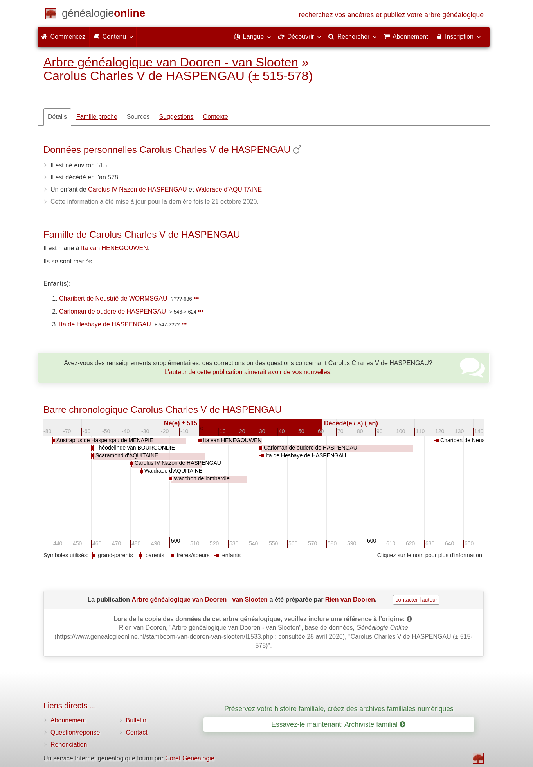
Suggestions (176, 116)
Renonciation (68, 744)
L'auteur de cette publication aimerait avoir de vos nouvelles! (248, 372)
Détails (57, 116)
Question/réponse (75, 732)
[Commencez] (103, 14)
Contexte (215, 116)
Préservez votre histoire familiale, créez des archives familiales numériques (339, 709)
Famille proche (96, 116)
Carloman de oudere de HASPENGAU (112, 311)
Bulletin (136, 720)
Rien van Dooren (350, 599)
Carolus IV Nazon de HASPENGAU (137, 189)
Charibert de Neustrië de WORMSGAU (113, 298)
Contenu (113, 36)
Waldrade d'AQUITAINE (229, 189)
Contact (137, 732)
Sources (138, 116)
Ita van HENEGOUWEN (114, 248)
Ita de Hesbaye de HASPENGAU (105, 324)
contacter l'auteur (416, 600)
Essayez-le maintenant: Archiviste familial (338, 724)
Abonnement (68, 720)
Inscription (458, 36)
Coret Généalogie (189, 758)
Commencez (63, 36)
